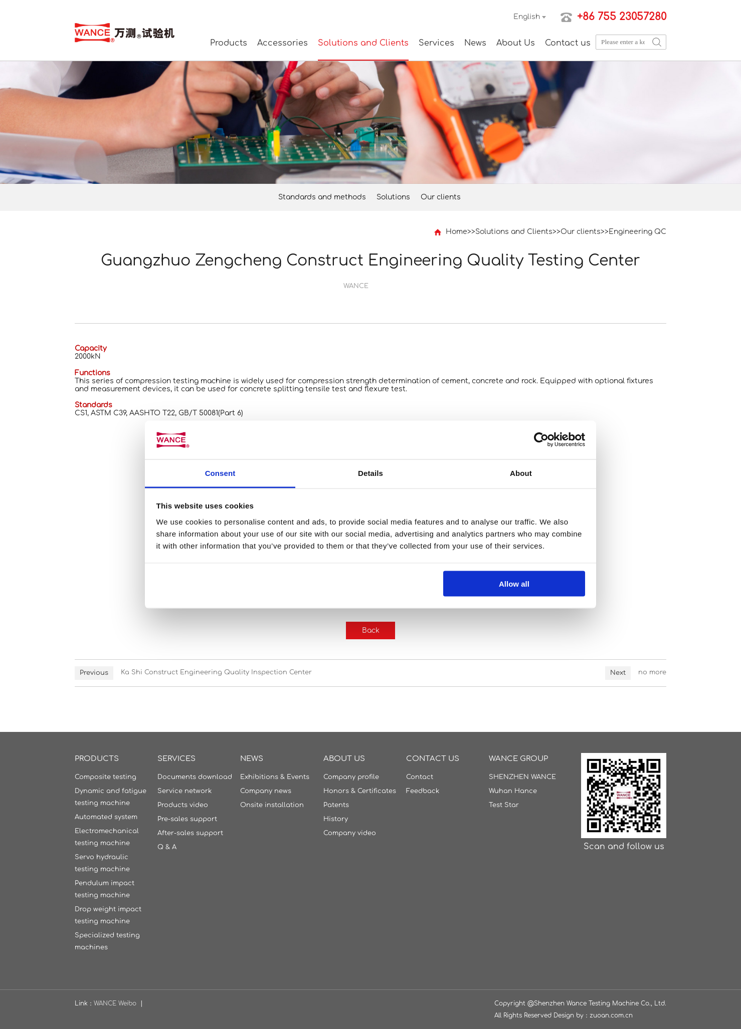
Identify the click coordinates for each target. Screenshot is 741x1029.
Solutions (393, 197)
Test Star (504, 805)
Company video (349, 833)
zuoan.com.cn (611, 1015)
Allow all (514, 584)
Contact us (568, 43)
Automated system (106, 817)
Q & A (166, 847)
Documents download (194, 777)
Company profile (351, 777)
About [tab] (521, 472)
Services (436, 43)
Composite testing (105, 777)
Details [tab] (370, 472)
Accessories (282, 43)
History (335, 819)
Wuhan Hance (513, 791)
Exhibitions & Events (274, 777)
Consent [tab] (220, 472)
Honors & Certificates (359, 791)
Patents (336, 805)
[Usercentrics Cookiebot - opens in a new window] (541, 439)
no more (652, 672)
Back (371, 630)
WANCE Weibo (115, 1003)
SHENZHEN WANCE (522, 777)
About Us (515, 43)
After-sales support (190, 833)
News (475, 43)
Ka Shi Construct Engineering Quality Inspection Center (216, 672)
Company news (265, 791)
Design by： (571, 1015)
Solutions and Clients (363, 43)
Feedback (422, 791)
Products (228, 43)
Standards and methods (322, 197)
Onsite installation (272, 805)
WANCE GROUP (518, 758)
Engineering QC (637, 231)
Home (456, 231)
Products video (182, 805)
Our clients (441, 197)
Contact (419, 777)
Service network (184, 791)
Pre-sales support (187, 819)
